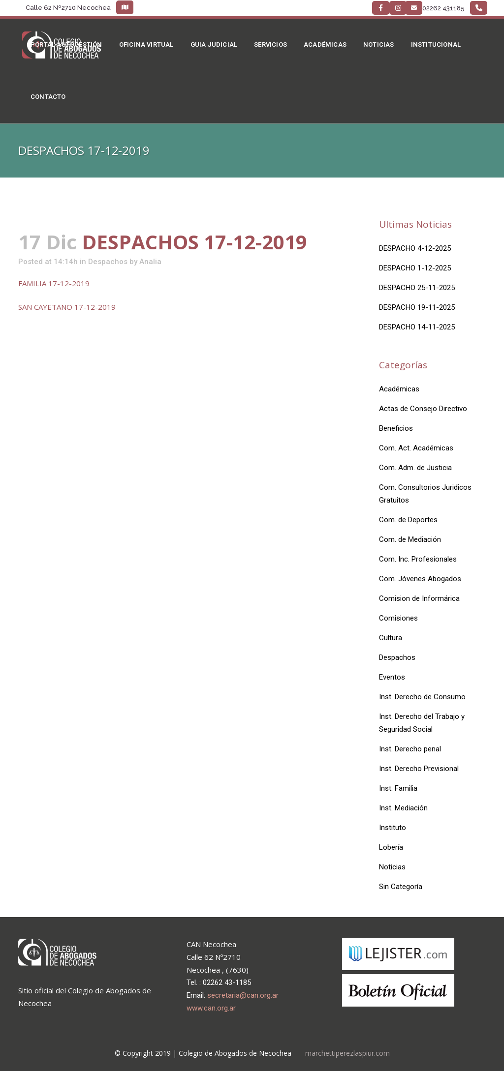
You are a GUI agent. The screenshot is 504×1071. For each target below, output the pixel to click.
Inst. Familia (398, 788)
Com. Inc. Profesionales (418, 559)
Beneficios (396, 428)
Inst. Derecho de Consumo (422, 696)
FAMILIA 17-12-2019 (54, 283)
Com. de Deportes (408, 519)
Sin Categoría (400, 886)
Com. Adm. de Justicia (415, 467)
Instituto (392, 827)
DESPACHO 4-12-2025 (415, 248)
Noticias (392, 867)
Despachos (107, 261)
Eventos (392, 677)
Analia (150, 261)
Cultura (390, 637)
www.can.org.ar (211, 1008)
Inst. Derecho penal (410, 748)
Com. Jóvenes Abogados (420, 578)
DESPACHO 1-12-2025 (415, 268)
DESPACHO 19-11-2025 (417, 307)
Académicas (399, 389)
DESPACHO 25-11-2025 (417, 287)
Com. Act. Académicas (416, 448)
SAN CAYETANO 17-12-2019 (67, 307)
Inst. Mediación (403, 807)
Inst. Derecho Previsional (419, 768)
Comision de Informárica (419, 598)
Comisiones (398, 618)
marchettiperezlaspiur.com (347, 1053)
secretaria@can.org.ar (243, 995)
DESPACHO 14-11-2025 (417, 327)
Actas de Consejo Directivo (423, 408)
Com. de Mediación (410, 539)
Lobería (391, 847)
